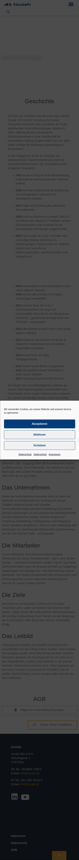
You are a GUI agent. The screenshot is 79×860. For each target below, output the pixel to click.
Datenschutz (25, 454)
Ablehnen (39, 434)
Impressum (54, 454)
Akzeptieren (39, 424)
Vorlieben (39, 445)
